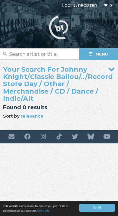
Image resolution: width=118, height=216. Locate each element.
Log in (68, 5)
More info (43, 211)
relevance (32, 116)
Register (87, 5)
